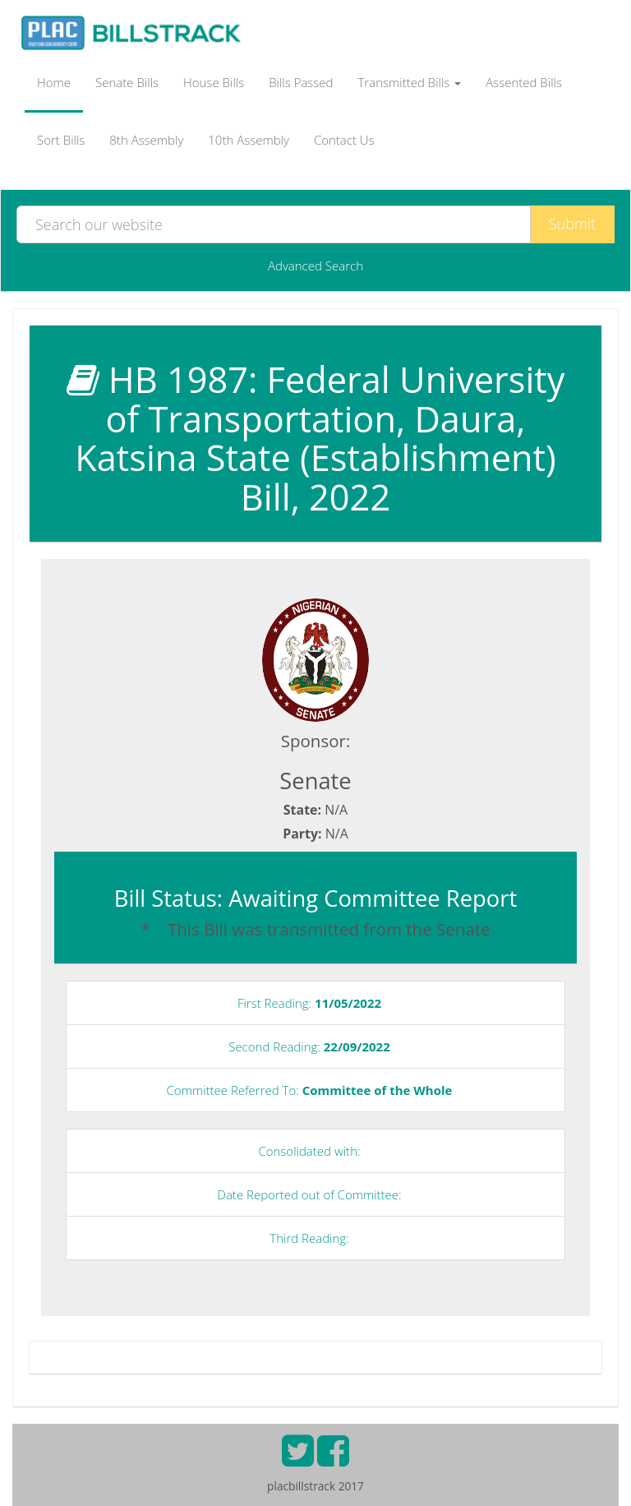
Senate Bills (127, 82)
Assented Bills (524, 82)
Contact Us (344, 140)
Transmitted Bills (410, 82)
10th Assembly (248, 140)
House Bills (213, 82)
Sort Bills (61, 140)
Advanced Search (315, 265)
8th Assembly (146, 140)
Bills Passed (301, 82)
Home (54, 82)
